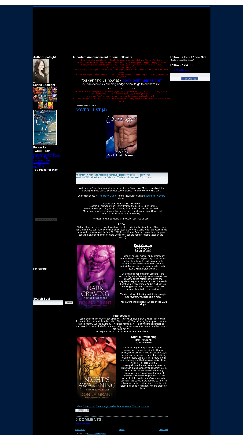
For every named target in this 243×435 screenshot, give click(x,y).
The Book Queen (107, 195)
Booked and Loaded (41, 160)
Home (122, 429)
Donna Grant (124, 406)
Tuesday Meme (140, 406)
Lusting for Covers (154, 195)
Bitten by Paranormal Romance (46, 156)
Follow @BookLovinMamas (181, 70)
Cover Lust (89, 406)
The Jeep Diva (39, 165)
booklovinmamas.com (142, 80)
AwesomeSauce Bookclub (44, 154)
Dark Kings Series (106, 406)
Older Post (163, 429)
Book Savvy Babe (40, 158)
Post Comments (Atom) (97, 434)
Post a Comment (83, 424)
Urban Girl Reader (41, 167)
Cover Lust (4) (91, 110)
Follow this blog (190, 79)
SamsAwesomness (41, 163)
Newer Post (80, 429)
